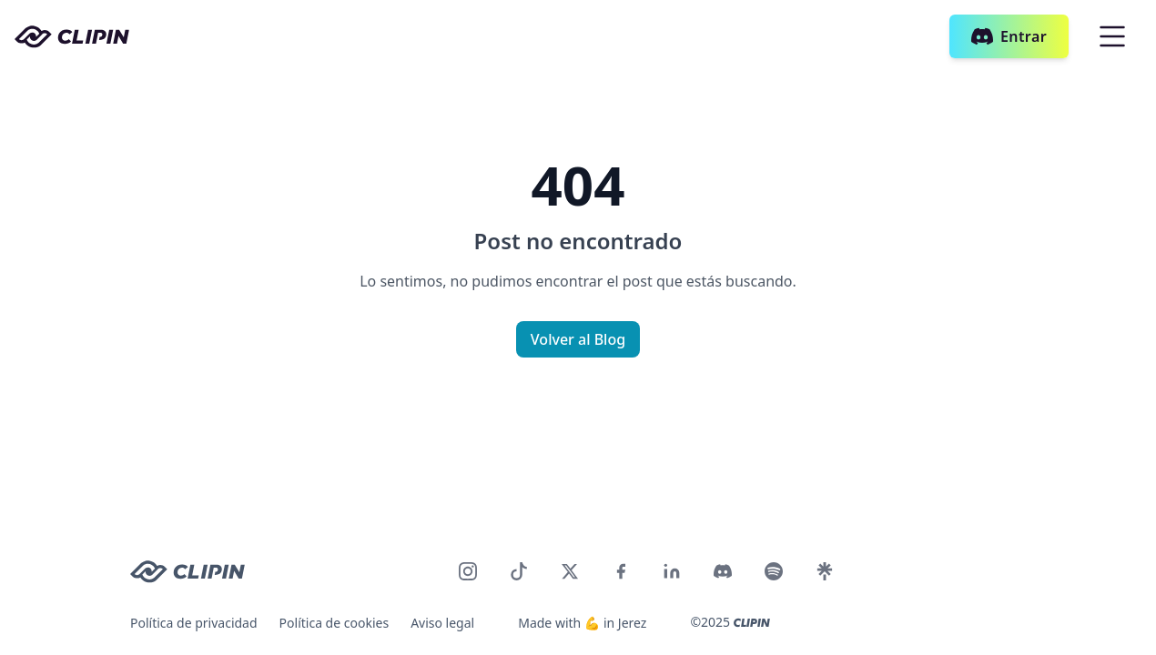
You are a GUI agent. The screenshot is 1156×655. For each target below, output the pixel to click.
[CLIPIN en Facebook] (621, 571)
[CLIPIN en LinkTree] (825, 571)
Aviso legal (442, 622)
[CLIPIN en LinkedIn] (672, 571)
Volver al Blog (578, 339)
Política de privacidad (194, 622)
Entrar (1009, 36)
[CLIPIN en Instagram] (468, 571)
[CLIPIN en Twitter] (570, 571)
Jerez (632, 622)
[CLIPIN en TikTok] (519, 571)
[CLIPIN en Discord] (723, 571)
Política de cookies (334, 622)
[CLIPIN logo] (187, 571)
